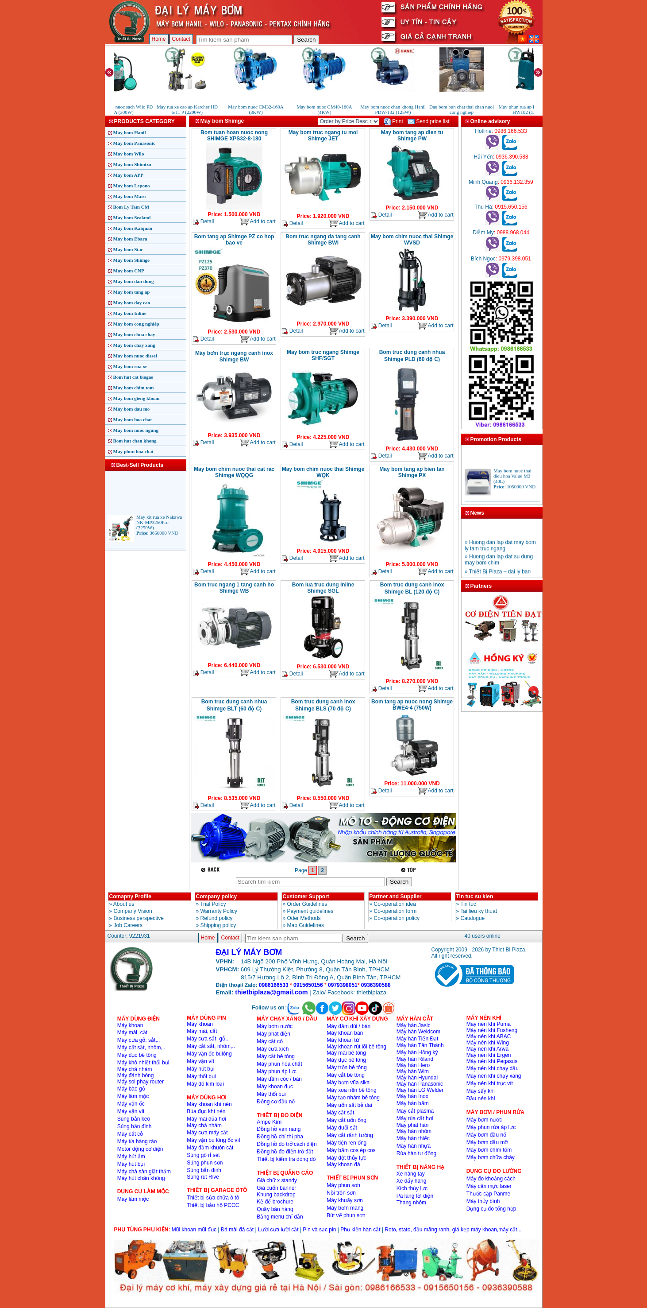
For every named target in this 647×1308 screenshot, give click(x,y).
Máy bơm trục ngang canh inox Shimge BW (234, 356)
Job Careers (128, 925)
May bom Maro (129, 196)
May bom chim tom (133, 387)
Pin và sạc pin (319, 1229)
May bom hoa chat (132, 419)
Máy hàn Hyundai (417, 1078)
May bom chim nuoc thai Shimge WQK (323, 472)
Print (393, 121)
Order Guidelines (307, 904)
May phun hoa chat (133, 451)
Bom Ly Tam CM (131, 207)
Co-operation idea (395, 904)
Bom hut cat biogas (133, 377)
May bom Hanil (129, 132)
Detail (203, 221)
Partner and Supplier (396, 896)
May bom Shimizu (132, 164)
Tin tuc (468, 904)
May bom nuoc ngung (135, 430)
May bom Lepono (131, 185)
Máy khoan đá (343, 1164)
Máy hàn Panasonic (420, 1084)
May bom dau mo (131, 408)
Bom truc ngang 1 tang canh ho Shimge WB (234, 588)
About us (123, 904)
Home (159, 39)
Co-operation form (395, 911)
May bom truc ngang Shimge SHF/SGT (323, 355)
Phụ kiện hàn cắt (360, 1229)
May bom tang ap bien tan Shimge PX (411, 472)
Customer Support (306, 896)
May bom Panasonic (134, 143)
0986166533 (274, 985)
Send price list (429, 121)
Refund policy (216, 918)
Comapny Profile (130, 896)
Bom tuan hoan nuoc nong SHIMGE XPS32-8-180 (234, 135)
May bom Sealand (132, 217)
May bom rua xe (130, 366)
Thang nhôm (411, 1202)
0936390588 (376, 985)
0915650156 (308, 985)
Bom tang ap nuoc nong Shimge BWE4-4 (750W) (412, 705)
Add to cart (257, 221)
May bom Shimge (131, 260)
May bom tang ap (131, 292)
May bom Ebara (130, 238)
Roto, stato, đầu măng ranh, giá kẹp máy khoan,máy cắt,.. (453, 1229)
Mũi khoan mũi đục (194, 1229)
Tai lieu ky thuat (478, 911)
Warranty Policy (219, 911)
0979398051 (343, 985)
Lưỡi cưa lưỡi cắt (278, 1229)
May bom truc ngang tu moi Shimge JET (323, 135)
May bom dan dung (133, 281)
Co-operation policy (397, 918)
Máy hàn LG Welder (420, 1090)
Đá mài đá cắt (237, 1229)
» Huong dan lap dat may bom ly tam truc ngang (500, 552)
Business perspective (139, 918)
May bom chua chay (134, 334)
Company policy (216, 896)
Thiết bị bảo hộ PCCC (213, 1205)
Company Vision (133, 911)
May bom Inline (129, 313)
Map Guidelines (305, 925)
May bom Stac (128, 249)
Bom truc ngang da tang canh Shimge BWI (322, 239)
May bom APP (128, 175)
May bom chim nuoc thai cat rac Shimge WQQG (234, 472)
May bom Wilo (128, 153)
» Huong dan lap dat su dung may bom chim (499, 566)
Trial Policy (213, 904)
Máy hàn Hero (413, 1065)
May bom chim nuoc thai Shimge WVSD (412, 239)
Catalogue (473, 918)
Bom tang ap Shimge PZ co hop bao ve (234, 239)
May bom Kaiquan (133, 228)
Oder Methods (304, 918)
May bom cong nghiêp (136, 323)
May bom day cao (131, 302)
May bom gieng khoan (136, 398)
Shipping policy (218, 925)
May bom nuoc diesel (135, 355)
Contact (181, 39)
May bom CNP (128, 270)
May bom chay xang (134, 345)
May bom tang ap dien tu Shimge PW (412, 135)
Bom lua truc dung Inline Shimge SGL (323, 588)
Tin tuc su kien (474, 896)
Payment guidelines (310, 911)
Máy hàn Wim (413, 1071)
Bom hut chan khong (135, 440)
